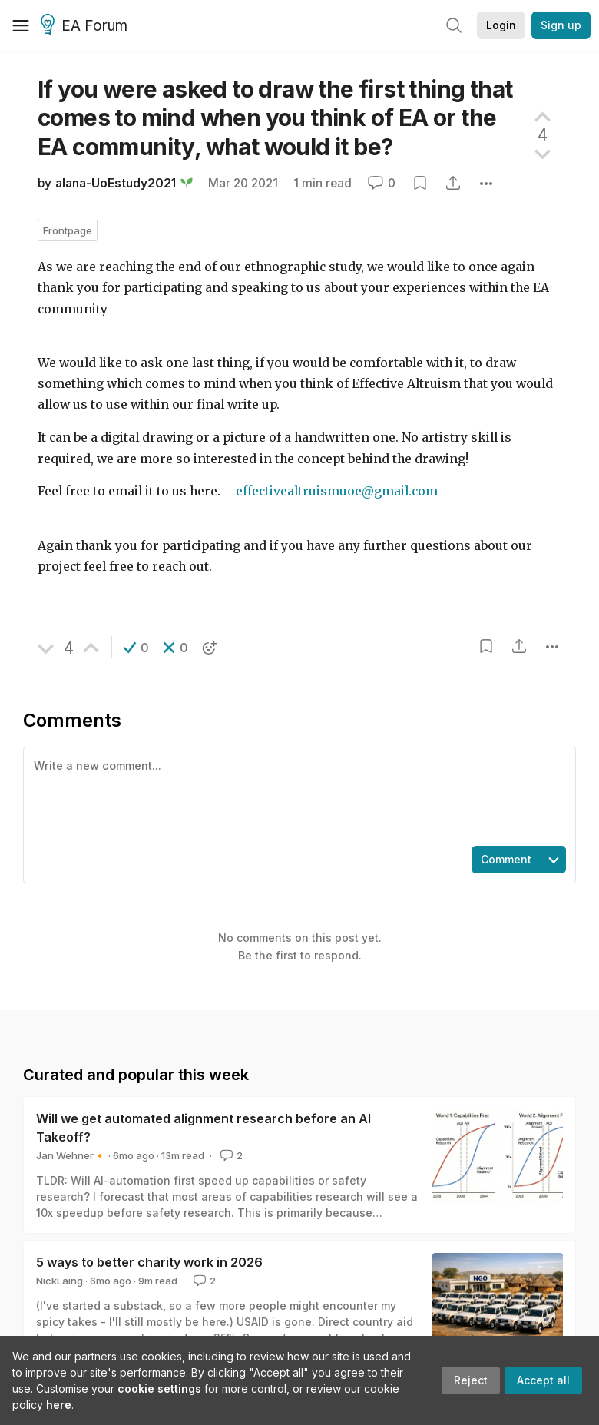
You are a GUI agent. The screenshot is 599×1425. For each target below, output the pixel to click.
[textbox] (296, 795)
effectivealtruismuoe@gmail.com (337, 491)
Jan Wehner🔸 (71, 1155)
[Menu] (20, 25)
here (58, 1404)
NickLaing (59, 1280)
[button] (136, 647)
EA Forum (86, 26)
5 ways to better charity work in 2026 (149, 1262)
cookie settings (159, 1388)
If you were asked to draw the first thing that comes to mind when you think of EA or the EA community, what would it (275, 118)
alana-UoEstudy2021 (115, 183)
